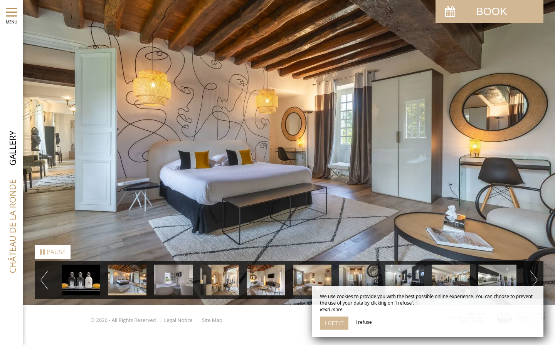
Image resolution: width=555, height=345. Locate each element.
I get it (334, 323)
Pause (53, 244)
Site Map (212, 312)
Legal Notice (178, 312)
